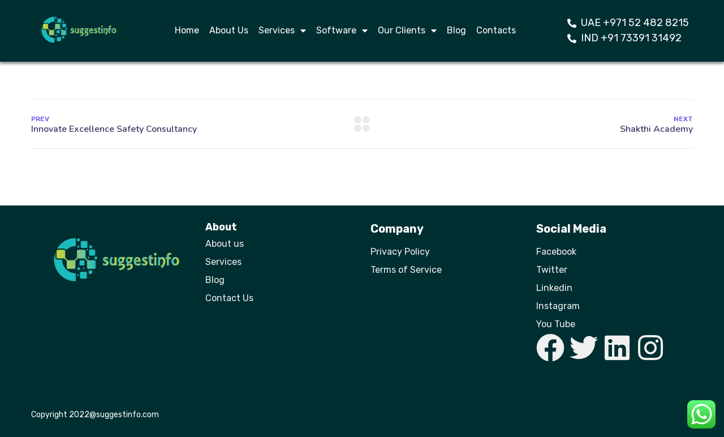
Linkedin (554, 287)
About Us (228, 30)
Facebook (556, 251)
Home (187, 30)
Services (282, 30)
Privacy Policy (400, 251)
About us (224, 243)
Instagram (558, 306)
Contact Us (229, 298)
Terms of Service (406, 269)
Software (342, 30)
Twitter (551, 269)
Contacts (496, 30)
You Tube (555, 324)
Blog (456, 30)
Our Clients (407, 30)
